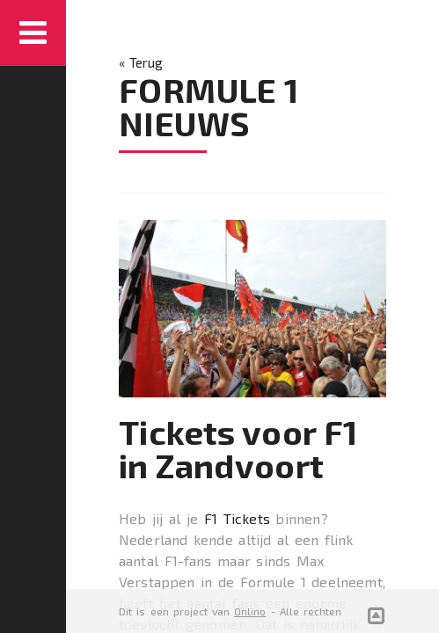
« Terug (141, 62)
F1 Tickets (237, 518)
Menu (33, 33)
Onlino (250, 611)
